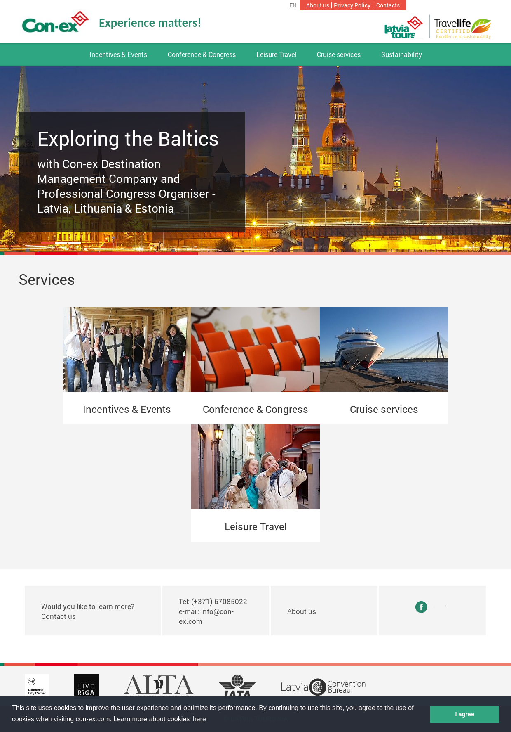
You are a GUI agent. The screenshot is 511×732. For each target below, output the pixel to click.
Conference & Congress (202, 54)
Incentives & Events (118, 54)
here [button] (199, 719)
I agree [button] (464, 714)
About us (317, 5)
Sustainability (401, 54)
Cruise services (339, 54)
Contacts (388, 5)
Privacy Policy (352, 5)
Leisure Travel (276, 54)
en (293, 5)
